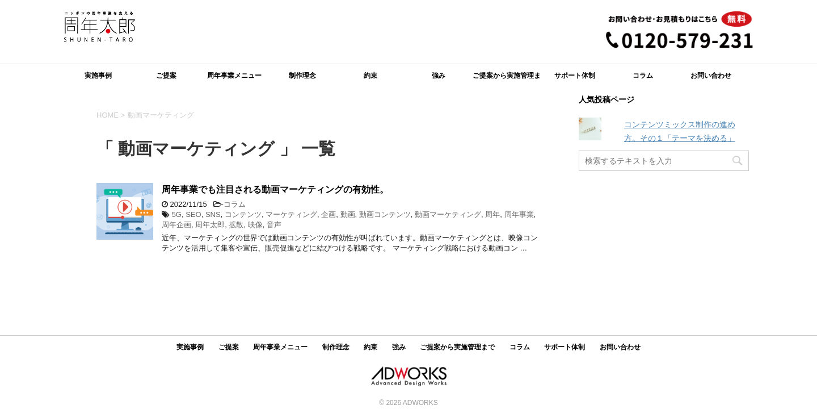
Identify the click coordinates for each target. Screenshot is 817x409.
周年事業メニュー (234, 76)
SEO (193, 214)
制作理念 (302, 76)
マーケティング (291, 214)
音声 (274, 224)
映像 (255, 224)
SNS (213, 214)
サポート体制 (574, 76)
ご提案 (166, 76)
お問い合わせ (710, 76)
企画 (328, 214)
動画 (347, 214)
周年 (492, 214)
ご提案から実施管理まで (507, 79)
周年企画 (176, 224)
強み (438, 76)
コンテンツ (243, 214)
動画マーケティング (448, 214)
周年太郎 (210, 224)
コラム (643, 76)
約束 (370, 76)
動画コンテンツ (385, 214)
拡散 (236, 224)
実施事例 (98, 76)
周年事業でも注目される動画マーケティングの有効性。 (275, 189)
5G (177, 214)
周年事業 (519, 214)
